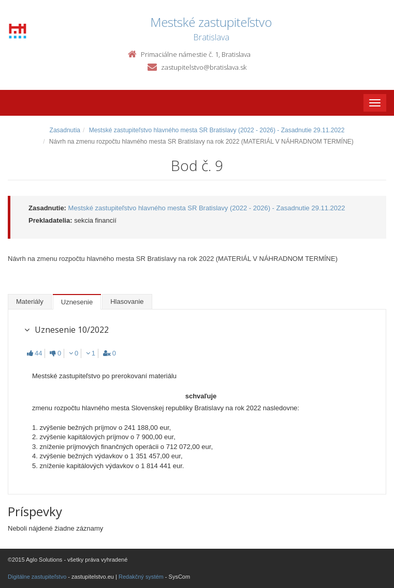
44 (34, 353)
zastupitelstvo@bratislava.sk (203, 67)
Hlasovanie (126, 301)
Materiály (29, 301)
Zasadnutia (65, 130)
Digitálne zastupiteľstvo (37, 577)
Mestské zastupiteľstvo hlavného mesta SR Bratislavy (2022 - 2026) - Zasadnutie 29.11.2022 (217, 130)
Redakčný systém (141, 577)
